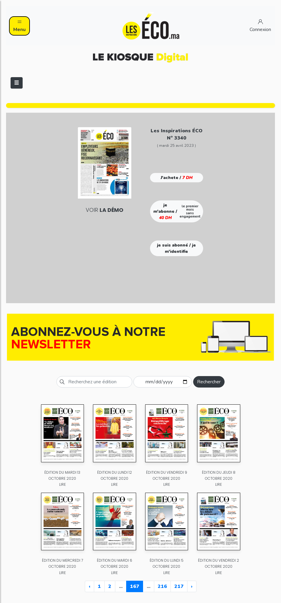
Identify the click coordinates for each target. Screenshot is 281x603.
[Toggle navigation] (17, 83)
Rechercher (209, 381)
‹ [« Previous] (89, 586)
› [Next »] (192, 586)
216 (162, 586)
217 (179, 586)
